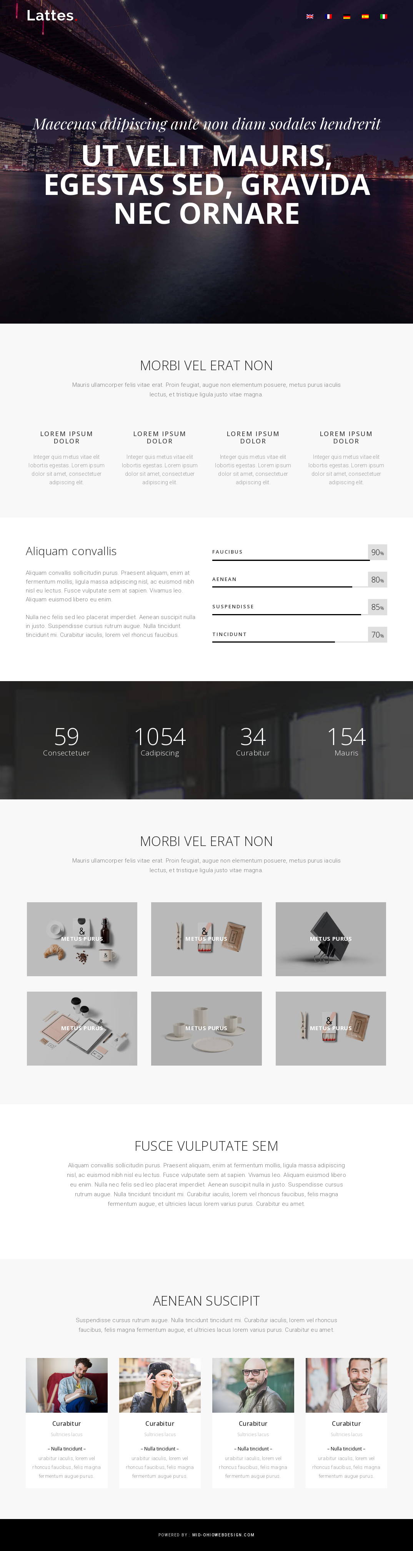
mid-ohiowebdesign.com (223, 1535)
